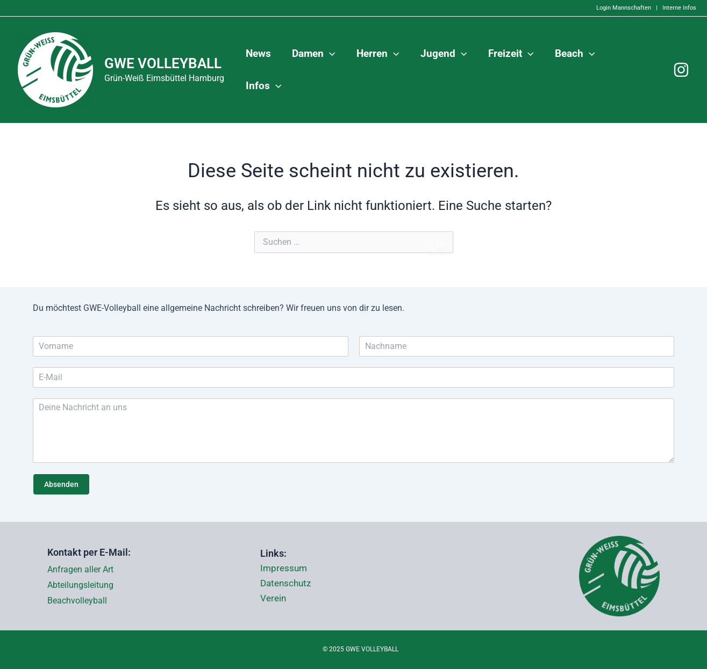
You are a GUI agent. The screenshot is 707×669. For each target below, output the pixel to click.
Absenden (61, 484)
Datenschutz (287, 583)
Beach (575, 70)
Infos (634, 70)
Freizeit (512, 70)
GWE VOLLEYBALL (163, 63)
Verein (274, 598)
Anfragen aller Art (80, 569)
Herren (380, 70)
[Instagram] (681, 70)
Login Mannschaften (623, 7)
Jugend (445, 70)
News (261, 69)
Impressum (284, 568)
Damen (317, 70)
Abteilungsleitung (80, 585)
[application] (333, 70)
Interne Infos (679, 7)
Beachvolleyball (77, 600)
